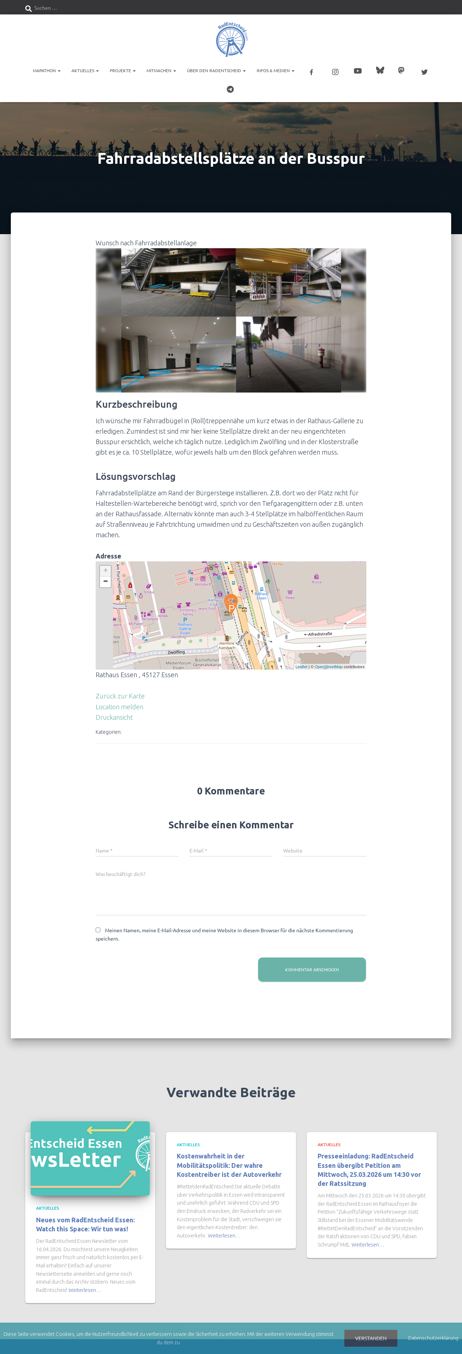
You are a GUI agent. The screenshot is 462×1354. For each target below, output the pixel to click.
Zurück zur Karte (120, 693)
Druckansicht (114, 714)
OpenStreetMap (329, 664)
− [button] (105, 579)
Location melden (119, 704)
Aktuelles (85, 70)
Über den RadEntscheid (216, 70)
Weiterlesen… (85, 1288)
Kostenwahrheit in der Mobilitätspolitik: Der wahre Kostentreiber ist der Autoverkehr (229, 1162)
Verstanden (371, 1338)
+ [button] (105, 568)
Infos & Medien (276, 70)
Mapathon (47, 70)
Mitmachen (161, 70)
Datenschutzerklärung (433, 1338)
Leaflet (302, 664)
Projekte (123, 70)
